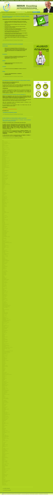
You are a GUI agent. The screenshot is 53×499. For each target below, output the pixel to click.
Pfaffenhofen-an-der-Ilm (5, 373)
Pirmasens (3, 377)
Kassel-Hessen (4, 284)
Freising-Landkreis (4, 230)
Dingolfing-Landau (4, 203)
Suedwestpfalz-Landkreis (5, 436)
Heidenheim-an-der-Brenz (5, 260)
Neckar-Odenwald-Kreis (5, 343)
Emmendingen (4, 211)
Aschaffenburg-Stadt (5, 153)
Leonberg (3, 310)
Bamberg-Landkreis (5, 170)
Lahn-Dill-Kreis (4, 301)
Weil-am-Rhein (4, 464)
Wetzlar (3, 473)
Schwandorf (3, 415)
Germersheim (4, 246)
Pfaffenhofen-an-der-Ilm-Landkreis (7, 374)
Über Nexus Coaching (5, 12)
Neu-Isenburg (4, 346)
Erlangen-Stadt (4, 217)
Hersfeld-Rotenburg (5, 266)
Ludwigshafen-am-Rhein (5, 320)
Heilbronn (3, 261)
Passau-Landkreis (4, 372)
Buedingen (3, 187)
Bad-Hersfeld (4, 158)
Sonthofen (3, 426)
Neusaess (3, 349)
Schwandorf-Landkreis (5, 416)
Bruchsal (3, 186)
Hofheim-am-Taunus (5, 271)
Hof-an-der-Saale (4, 270)
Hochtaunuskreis (4, 268)
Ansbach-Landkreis (4, 151)
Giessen (3, 249)
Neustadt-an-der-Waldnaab (6, 351)
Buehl (3, 188)
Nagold (3, 342)
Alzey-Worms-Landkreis (5, 147)
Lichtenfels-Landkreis (5, 312)
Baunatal (3, 171)
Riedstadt (3, 395)
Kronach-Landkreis (4, 298)
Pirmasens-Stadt (4, 378)
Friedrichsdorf (4, 234)
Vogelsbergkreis (4, 454)
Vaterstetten (3, 451)
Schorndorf (3, 410)
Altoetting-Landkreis (5, 146)
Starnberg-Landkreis (5, 430)
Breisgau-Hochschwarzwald (6, 184)
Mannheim (3, 326)
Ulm (2, 447)
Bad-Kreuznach (4, 162)
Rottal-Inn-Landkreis (5, 401)
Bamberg (3, 169)
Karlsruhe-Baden (4, 281)
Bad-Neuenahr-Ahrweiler (5, 165)
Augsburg (3, 154)
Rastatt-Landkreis (4, 381)
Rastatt (3, 380)
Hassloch (3, 257)
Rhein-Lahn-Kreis (4, 391)
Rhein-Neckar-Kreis (5, 392)
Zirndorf (3, 482)
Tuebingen (3, 443)
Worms (3, 478)
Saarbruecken (4, 405)
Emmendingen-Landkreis (5, 212)
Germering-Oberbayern (5, 245)
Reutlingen (3, 387)
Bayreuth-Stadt (4, 173)
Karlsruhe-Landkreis (5, 282)
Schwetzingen (4, 420)
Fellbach (3, 221)
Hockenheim (4, 269)
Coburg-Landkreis (4, 193)
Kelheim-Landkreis (4, 288)
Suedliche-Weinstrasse (5, 435)
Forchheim (3, 223)
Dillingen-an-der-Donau (5, 202)
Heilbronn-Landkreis (5, 262)
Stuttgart (3, 434)
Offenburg (3, 367)
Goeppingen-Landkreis (5, 251)
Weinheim (3, 467)
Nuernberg (3, 357)
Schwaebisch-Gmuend (5, 412)
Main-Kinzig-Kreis (4, 321)
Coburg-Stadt (4, 192)
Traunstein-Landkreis (5, 440)
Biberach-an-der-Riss (5, 177)
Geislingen (3, 243)
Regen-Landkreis (4, 383)
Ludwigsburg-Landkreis (5, 318)
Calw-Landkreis (4, 190)
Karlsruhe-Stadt (4, 283)
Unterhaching (4, 449)
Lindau (3, 314)
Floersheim (3, 222)
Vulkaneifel (3, 455)
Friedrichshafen (4, 235)
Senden (3, 421)
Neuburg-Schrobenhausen (5, 345)
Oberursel (3, 362)
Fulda (3, 239)
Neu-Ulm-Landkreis (4, 355)
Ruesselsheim (4, 404)
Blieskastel (3, 181)
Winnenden (3, 477)
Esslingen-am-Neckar (5, 219)
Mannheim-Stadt (4, 328)
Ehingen (3, 208)
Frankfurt (3, 225)
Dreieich (3, 207)
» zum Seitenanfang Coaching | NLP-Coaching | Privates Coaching (13, 40)
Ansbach (3, 150)
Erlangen (3, 216)
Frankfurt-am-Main (4, 226)
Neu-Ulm (3, 354)
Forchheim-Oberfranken (5, 224)
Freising (3, 229)
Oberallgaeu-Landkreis (5, 360)
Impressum (23, 9)
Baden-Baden (4, 159)
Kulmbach (3, 299)
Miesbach (3, 335)
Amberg (3, 148)
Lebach (3, 308)
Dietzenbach (4, 200)
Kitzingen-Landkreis (5, 292)
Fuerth (3, 237)
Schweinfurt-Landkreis (5, 418)
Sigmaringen (4, 422)
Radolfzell (3, 379)
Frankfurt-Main (4, 227)
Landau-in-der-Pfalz (5, 303)
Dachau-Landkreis (4, 196)
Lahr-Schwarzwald (4, 302)
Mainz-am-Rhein (4, 325)
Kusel (3, 300)
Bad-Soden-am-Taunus (5, 166)
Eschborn (3, 218)
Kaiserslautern (4, 278)
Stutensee (3, 433)
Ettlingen (3, 220)
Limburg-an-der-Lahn (5, 313)
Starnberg (3, 429)
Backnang (3, 156)
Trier (2, 441)
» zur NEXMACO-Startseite (7, 490)
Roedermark (3, 396)
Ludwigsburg (4, 317)
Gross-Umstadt (4, 254)
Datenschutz (31, 9)
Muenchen (3, 340)
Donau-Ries (3, 205)
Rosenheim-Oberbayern (5, 398)
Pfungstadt (3, 376)
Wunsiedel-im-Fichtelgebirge (6, 480)
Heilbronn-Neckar (4, 263)
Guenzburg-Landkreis (5, 255)
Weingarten (3, 466)
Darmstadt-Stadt (4, 198)
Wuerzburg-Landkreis (5, 481)
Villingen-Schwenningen (5, 453)
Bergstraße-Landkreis (5, 175)
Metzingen (3, 334)
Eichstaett (3, 209)
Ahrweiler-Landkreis (5, 141)
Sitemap (37, 9)
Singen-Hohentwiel (4, 425)
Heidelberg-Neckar (4, 259)
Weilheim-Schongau (5, 465)
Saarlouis (3, 406)
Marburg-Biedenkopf (5, 330)
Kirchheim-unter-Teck (5, 291)
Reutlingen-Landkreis (5, 388)
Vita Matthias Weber (12, 12)
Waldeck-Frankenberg (5, 457)
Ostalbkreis (3, 369)
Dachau (3, 195)
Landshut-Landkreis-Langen (6, 306)
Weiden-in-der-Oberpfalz (5, 463)
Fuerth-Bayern (4, 238)
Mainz (3, 324)
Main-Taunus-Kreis (4, 323)
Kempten (3, 289)
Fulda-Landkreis (4, 240)
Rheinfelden (3, 389)
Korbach (3, 297)
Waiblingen (3, 456)
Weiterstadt (3, 469)
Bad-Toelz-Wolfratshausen (5, 167)
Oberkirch (3, 361)
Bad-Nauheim (4, 164)
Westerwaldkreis (4, 471)
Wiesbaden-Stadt (4, 476)
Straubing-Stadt (4, 432)
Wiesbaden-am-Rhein (5, 474)
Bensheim (3, 174)
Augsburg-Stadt (4, 155)
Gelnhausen (3, 244)
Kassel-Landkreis (4, 285)
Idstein (3, 275)
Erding (3, 214)
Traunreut (3, 439)
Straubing (3, 431)
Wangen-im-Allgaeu (5, 462)
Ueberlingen (3, 446)
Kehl (2, 287)
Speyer (3, 427)
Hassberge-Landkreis (5, 256)
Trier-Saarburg (4, 442)
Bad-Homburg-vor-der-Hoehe (6, 160)
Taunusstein (3, 437)
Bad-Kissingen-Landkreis (5, 161)
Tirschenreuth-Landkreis (5, 438)
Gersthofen (3, 247)
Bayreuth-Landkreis (4, 172)
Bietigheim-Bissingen (5, 178)
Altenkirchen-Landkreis (5, 145)
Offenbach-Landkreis (5, 366)
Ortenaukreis (4, 368)
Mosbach (3, 337)
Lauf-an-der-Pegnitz (5, 307)
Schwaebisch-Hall (4, 413)
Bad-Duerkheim (4, 157)
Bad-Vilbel (3, 168)
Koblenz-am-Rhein (4, 294)
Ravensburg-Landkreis (5, 382)
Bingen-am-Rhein (4, 179)
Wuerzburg (3, 479)
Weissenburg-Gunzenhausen (6, 468)
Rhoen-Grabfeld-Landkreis (5, 394)
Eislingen (3, 210)
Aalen (3, 140)
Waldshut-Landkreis (5, 460)
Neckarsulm (3, 344)
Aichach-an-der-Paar (5, 142)
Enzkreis (3, 213)
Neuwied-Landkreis (4, 356)
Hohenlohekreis (4, 272)
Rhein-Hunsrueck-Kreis (5, 390)
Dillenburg (3, 201)
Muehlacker (3, 338)
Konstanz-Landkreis (5, 295)
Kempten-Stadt (4, 290)
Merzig (3, 333)
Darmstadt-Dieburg (4, 197)
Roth (2, 399)
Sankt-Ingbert (4, 408)
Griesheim (3, 252)
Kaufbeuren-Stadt (4, 286)
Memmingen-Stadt (4, 332)
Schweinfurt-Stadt (4, 419)
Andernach (3, 149)
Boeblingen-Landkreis (5, 183)
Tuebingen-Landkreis (5, 444)
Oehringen (3, 364)
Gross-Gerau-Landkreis (5, 253)
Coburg (3, 191)
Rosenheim (3, 397)
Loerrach (3, 316)
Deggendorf (3, 199)
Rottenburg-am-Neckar (5, 402)
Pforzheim (3, 375)
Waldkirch (3, 458)
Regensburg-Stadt (4, 385)
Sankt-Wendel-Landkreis (5, 409)
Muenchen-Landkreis (5, 341)
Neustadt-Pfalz (4, 353)
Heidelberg (3, 258)
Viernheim (3, 452)
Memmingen (3, 331)
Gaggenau (3, 241)
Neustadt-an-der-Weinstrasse (6, 352)
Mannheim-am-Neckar (5, 327)
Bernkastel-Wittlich (4, 176)
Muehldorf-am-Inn (4, 339)
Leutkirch (3, 311)
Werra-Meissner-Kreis (5, 470)
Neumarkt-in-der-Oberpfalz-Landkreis (7, 347)
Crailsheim (3, 194)
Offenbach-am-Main (5, 365)
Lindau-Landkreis (4, 315)
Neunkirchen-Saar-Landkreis (6, 348)
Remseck (3, 386)
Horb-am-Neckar (4, 274)
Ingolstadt (3, 277)
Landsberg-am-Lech (5, 304)
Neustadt (3, 350)
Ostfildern (3, 370)
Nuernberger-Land (4, 358)
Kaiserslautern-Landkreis (5, 279)
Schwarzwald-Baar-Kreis (5, 417)
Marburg (3, 329)
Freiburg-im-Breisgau (5, 228)
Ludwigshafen (4, 319)
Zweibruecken (4, 484)
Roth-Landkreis (4, 400)
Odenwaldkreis (4, 363)
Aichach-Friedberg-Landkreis (6, 143)
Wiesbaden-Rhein (4, 475)
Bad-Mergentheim (4, 163)
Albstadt (3, 144)
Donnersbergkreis (4, 206)
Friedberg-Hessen (4, 233)
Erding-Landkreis (4, 215)
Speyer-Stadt (4, 428)
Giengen (3, 248)
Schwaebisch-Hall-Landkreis (6, 414)
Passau (3, 371)
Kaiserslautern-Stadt (5, 280)
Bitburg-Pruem (4, 180)
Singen (3, 424)
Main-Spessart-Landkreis (5, 322)
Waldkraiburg (4, 459)
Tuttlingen (3, 445)
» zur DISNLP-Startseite (6, 488)
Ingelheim (3, 276)
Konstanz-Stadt (4, 296)
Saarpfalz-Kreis (4, 407)
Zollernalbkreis (4, 483)
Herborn (3, 264)
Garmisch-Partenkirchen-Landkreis (7, 242)
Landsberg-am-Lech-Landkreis (6, 305)
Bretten (3, 185)
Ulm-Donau (3, 448)
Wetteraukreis (4, 472)
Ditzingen (3, 204)
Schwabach (3, 411)
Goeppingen (3, 250)
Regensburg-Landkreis (5, 384)
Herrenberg (3, 265)
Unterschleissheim (4, 450)
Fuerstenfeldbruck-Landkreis (6, 236)
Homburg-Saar (4, 273)
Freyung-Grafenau (4, 232)
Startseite (4, 14)
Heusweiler (3, 267)
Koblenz (3, 293)
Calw (2, 189)
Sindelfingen (3, 423)
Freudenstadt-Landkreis (5, 231)
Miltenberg (3, 336)
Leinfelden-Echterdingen (5, 309)
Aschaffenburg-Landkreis (5, 152)
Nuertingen (3, 359)
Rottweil (3, 403)
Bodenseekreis (4, 182)
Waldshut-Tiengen (4, 461)
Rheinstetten (4, 393)
